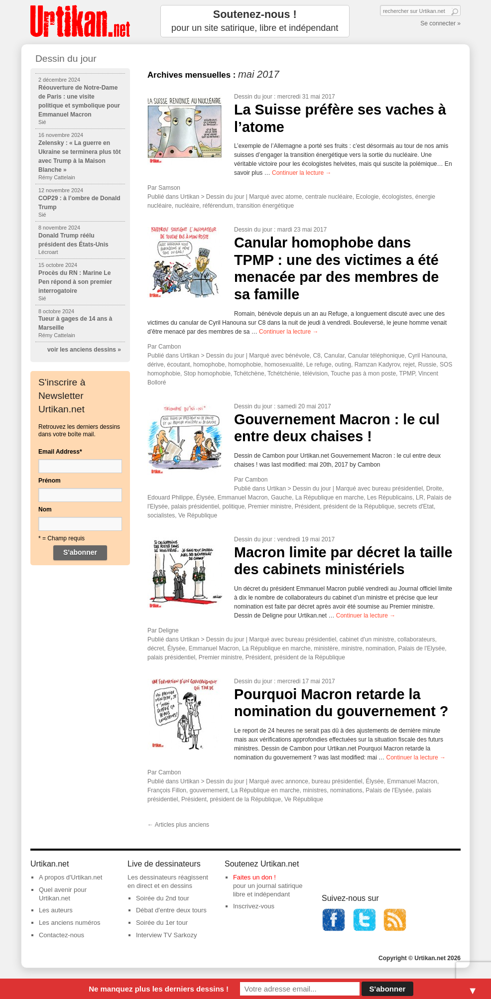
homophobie (244, 364)
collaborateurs (416, 639)
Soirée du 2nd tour (162, 898)
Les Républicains (389, 497)
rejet (409, 364)
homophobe (209, 364)
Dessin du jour (253, 96)
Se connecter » (440, 23)
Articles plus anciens (178, 824)
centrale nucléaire (329, 196)
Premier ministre (269, 506)
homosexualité (283, 364)
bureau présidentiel (397, 488)
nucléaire (187, 205)
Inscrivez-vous (253, 906)
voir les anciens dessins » (84, 349)
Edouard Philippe (170, 497)
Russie (427, 364)
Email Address (60, 451)
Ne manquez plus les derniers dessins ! (159, 989)
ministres (315, 790)
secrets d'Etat (416, 506)
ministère (326, 648)
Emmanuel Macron (243, 497)
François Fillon (166, 790)
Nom (45, 509)
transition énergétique (265, 205)
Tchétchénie (283, 373)
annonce (296, 781)
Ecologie (367, 196)
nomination (380, 648)
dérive (155, 364)
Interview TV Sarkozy (166, 935)
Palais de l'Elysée (421, 648)
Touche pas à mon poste (363, 373)
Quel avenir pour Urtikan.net (63, 894)
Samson (169, 187)
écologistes (397, 196)
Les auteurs (56, 910)
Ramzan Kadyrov (377, 364)
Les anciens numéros (70, 922)
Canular (334, 355)
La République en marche (329, 497)
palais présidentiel (195, 506)
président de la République (358, 506)
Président (307, 506)
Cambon (169, 346)
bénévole (297, 355)
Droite (434, 488)
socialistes (161, 515)
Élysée (205, 497)
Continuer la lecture (301, 172)
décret (155, 648)
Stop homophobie (207, 373)
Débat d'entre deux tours (171, 910)
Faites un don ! (254, 877)
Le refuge (319, 364)
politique (233, 506)
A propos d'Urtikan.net (71, 877)
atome (293, 196)
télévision (315, 373)
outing (343, 364)
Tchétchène (249, 373)
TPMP (407, 373)
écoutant (178, 364)
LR (419, 497)
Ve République (197, 515)
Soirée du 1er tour (162, 922)
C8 (316, 355)
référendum (218, 205)
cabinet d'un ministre (367, 639)
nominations (346, 790)
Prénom (49, 480)
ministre (352, 648)
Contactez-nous (61, 935)
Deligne (168, 630)
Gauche (281, 497)
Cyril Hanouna (427, 355)
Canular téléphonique (376, 355)
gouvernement (209, 790)
